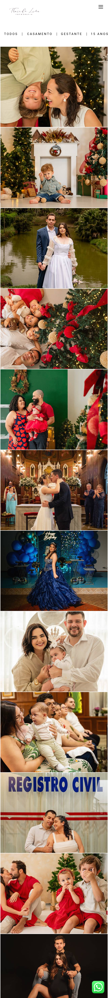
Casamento (40, 34)
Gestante (71, 34)
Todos (11, 34)
